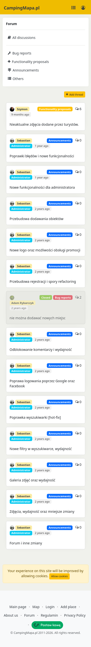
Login (50, 606)
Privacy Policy (74, 615)
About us (11, 615)
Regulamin (49, 615)
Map (36, 606)
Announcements (23, 70)
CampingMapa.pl (22, 8)
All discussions (21, 37)
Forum (29, 615)
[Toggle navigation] (73, 7)
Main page (17, 606)
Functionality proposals (28, 61)
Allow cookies (59, 576)
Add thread (74, 94)
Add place (68, 606)
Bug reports (19, 53)
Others (16, 78)
